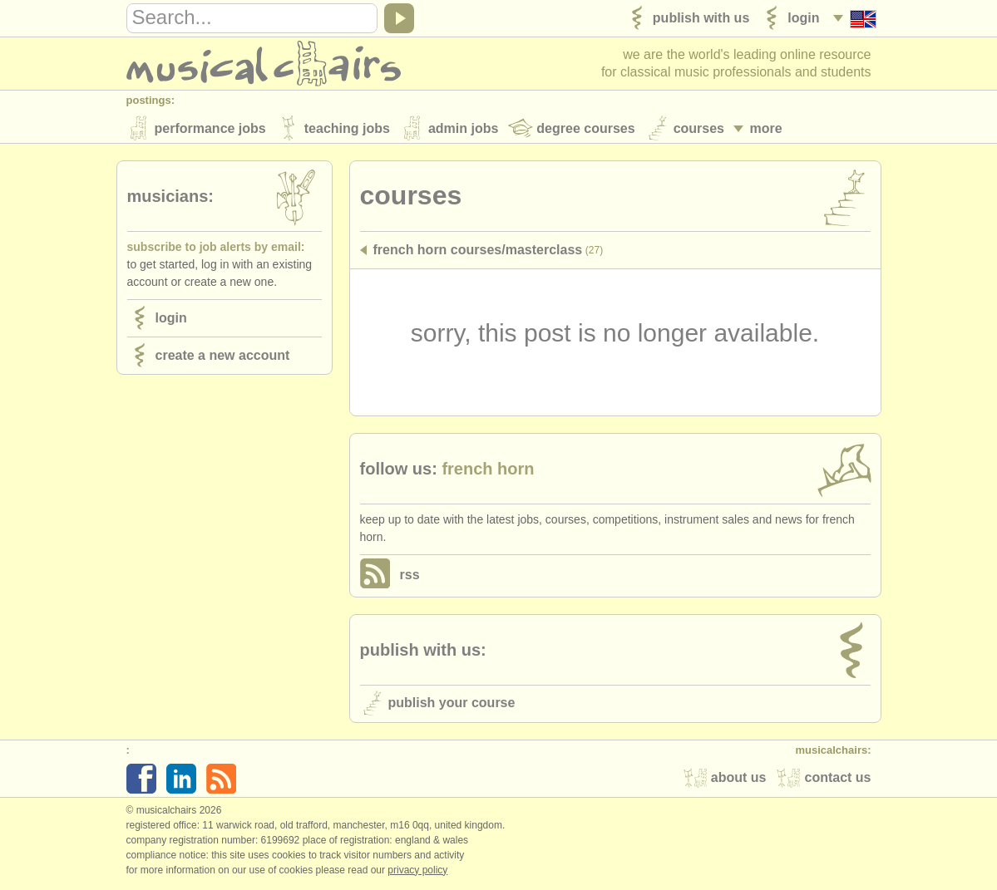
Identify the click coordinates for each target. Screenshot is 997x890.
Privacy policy (417, 872)
